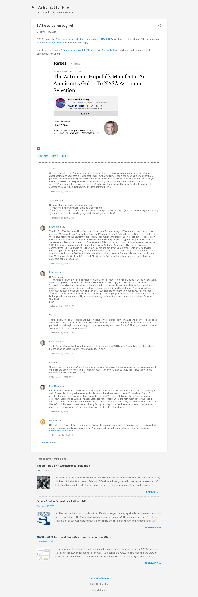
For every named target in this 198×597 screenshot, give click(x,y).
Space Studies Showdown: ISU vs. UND (61, 501)
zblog (65, 155)
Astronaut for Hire (53, 7)
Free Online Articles (63, 430)
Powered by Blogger (99, 578)
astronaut (43, 155)
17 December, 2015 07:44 (61, 332)
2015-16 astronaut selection (70, 39)
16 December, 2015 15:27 (61, 263)
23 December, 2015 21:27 (61, 411)
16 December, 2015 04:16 (61, 218)
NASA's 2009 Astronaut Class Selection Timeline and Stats (74, 537)
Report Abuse (99, 590)
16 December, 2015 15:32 (61, 306)
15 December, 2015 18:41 (61, 191)
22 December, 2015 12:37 (61, 377)
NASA (55, 155)
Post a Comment (48, 442)
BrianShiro (54, 226)
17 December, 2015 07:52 (61, 353)
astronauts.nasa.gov (50, 42)
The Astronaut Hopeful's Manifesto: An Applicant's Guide (90, 50)
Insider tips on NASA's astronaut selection (63, 465)
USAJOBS (105, 39)
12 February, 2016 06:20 (61, 435)
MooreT (53, 420)
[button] (159, 26)
